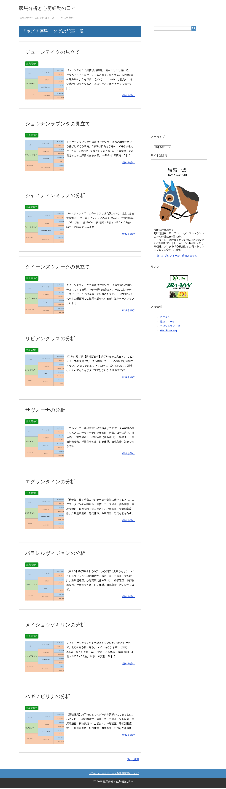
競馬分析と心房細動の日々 (53, 8)
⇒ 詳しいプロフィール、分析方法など (175, 256)
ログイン (165, 318)
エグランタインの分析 (52, 482)
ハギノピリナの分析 (49, 697)
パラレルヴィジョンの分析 (58, 554)
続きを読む (128, 96)
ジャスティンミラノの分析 (58, 196)
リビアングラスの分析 (52, 339)
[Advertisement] (177, 83)
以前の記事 (133, 760)
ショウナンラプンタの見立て (60, 124)
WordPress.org (168, 331)
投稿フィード (167, 322)
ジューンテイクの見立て (55, 53)
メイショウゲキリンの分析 (58, 625)
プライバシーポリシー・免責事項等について (114, 774)
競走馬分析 (31, 64)
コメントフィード (170, 327)
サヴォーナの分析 (47, 411)
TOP (37, 18)
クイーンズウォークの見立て (60, 267)
